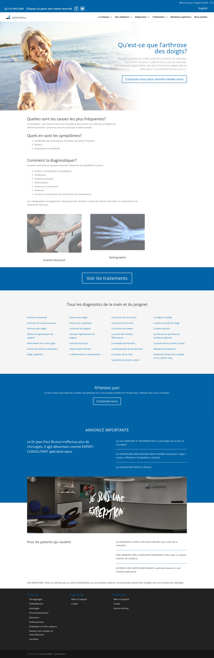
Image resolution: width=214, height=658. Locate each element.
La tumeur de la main (122, 354)
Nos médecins (122, 17)
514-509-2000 (15, 8)
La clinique (103, 17)
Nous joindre (200, 17)
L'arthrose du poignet (80, 328)
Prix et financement (38, 612)
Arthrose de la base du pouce (41, 323)
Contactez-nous (107, 401)
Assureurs (34, 617)
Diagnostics (141, 17)
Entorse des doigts (78, 317)
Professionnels (36, 622)
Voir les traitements (107, 278)
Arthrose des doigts (36, 328)
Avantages (34, 608)
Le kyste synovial (161, 328)
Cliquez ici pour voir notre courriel (49, 8)
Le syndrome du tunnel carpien (169, 343)
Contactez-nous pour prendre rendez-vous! (154, 79)
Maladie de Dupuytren (164, 348)
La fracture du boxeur (122, 328)
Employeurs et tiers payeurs (43, 626)
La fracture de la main (122, 323)
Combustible (45, 654)
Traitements (158, 17)
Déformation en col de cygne (41, 343)
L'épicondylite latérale (80, 348)
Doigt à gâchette (35, 354)
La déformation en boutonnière (84, 354)
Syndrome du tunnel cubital (125, 360)
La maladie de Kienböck (123, 343)
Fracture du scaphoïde (80, 323)
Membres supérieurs (180, 17)
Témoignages (35, 599)
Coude (74, 603)
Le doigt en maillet (162, 317)
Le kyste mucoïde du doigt (166, 323)
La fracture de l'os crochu (124, 317)
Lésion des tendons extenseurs (42, 348)
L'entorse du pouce (78, 343)
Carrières (33, 639)
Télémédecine (36, 603)
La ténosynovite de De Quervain (127, 348)
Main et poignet (79, 599)
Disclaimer (60, 654)
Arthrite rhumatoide (37, 317)
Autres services (121, 608)
